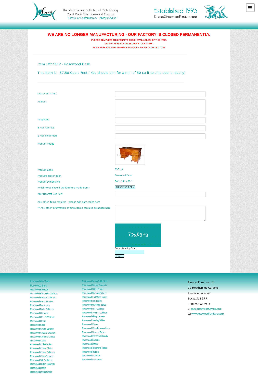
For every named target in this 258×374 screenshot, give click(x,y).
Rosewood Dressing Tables (94, 293)
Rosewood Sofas (37, 325)
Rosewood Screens (90, 340)
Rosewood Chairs (38, 321)
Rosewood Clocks (38, 340)
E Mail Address (46, 127)
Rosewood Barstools (39, 289)
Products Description (49, 176)
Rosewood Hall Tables (92, 300)
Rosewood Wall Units (91, 355)
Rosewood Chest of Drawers (42, 332)
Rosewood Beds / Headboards (43, 293)
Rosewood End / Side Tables (94, 297)
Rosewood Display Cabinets (94, 285)
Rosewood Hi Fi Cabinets (93, 308)
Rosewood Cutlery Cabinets (42, 364)
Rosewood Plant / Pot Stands (95, 336)
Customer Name (47, 93)
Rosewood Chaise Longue (41, 328)
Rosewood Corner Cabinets (42, 352)
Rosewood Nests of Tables (93, 332)
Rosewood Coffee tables (41, 344)
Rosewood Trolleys (90, 351)
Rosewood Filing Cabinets (93, 316)
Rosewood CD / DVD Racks (42, 317)
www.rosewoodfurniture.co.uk (207, 313)
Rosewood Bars (38, 285)
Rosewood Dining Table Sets (94, 281)
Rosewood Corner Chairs (41, 348)
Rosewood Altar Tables (40, 281)
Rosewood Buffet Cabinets (41, 309)
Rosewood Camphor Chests (42, 336)
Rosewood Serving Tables (93, 320)
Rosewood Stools (90, 344)
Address (42, 101)
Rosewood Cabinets (39, 313)
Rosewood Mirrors (90, 324)
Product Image (46, 143)
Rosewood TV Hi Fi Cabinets (94, 312)
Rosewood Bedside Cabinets (43, 297)
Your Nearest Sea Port (50, 194)
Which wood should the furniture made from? (64, 187)
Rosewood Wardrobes (92, 359)
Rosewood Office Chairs (92, 289)
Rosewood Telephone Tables (94, 348)
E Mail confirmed (47, 135)
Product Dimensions (49, 181)
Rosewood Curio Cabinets (41, 356)
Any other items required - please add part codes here (69, 202)
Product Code (45, 170)
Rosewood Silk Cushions (41, 360)
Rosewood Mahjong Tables (94, 304)
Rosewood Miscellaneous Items (96, 328)
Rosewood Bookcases (40, 305)
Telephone (43, 119)
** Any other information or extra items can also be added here (74, 208)
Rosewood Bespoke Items (41, 301)
